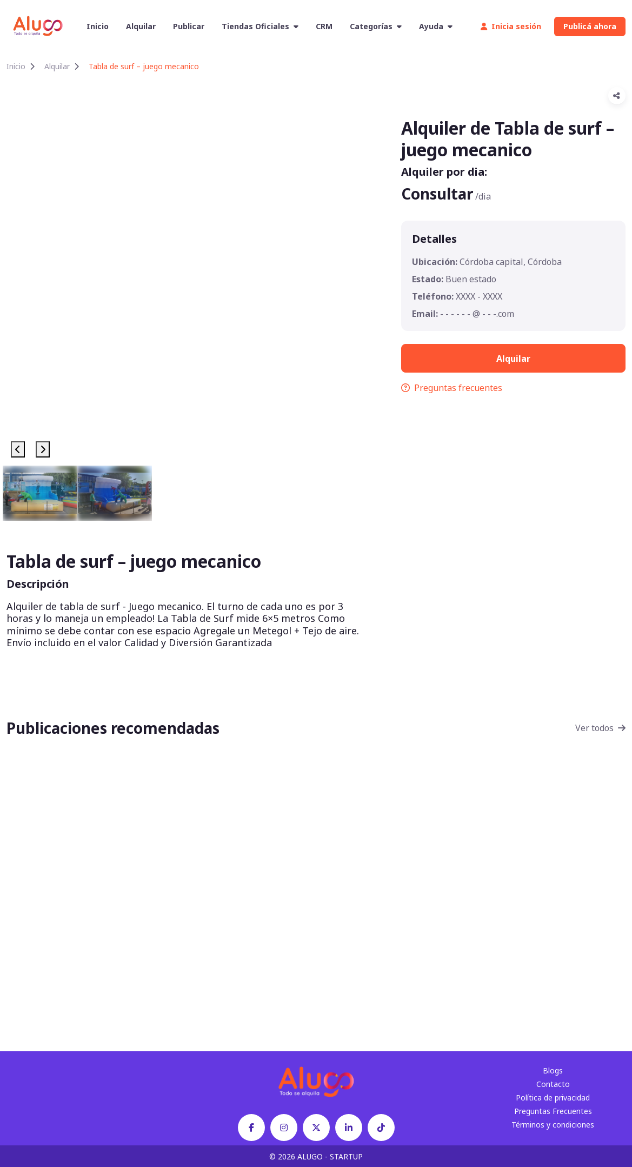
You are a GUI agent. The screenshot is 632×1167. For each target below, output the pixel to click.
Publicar (188, 26)
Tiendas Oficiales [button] (260, 26)
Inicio (98, 26)
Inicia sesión (511, 26)
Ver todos (600, 728)
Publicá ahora (589, 26)
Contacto (553, 1084)
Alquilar (141, 26)
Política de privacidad (553, 1097)
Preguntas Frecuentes (553, 1111)
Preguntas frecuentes (451, 388)
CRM (324, 26)
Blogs (553, 1070)
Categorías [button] (376, 26)
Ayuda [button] (436, 26)
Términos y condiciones (552, 1124)
